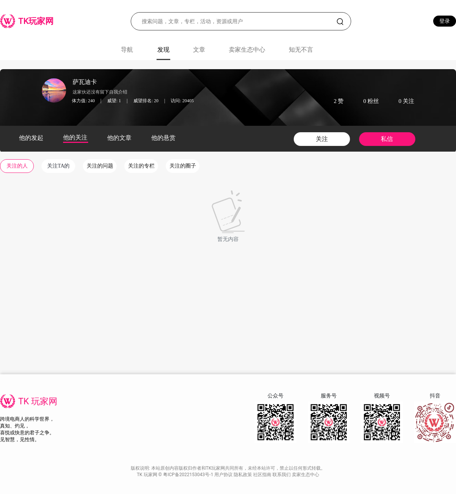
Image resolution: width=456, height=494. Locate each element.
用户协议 (224, 474)
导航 (127, 49)
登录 (444, 21)
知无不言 (301, 49)
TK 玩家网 (37, 401)
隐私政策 (243, 474)
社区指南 (262, 474)
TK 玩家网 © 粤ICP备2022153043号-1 (175, 474)
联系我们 (282, 474)
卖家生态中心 (247, 49)
